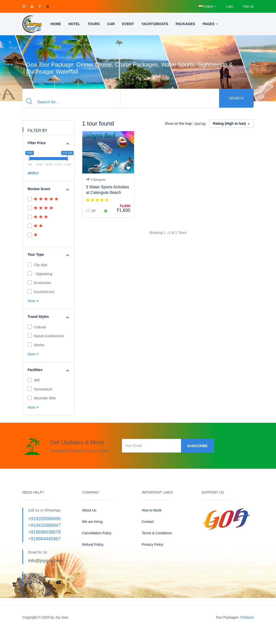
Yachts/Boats (154, 24)
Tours (94, 24)
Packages (185, 24)
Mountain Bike (42, 398)
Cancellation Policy (96, 533)
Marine (36, 344)
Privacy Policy (152, 544)
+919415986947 (44, 525)
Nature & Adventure (46, 336)
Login (229, 6)
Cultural (37, 327)
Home (55, 24)
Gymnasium (40, 389)
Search (236, 98)
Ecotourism (39, 282)
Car (111, 24)
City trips (37, 264)
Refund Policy (92, 544)
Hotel (74, 24)
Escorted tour (41, 291)
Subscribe (197, 446)
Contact (148, 522)
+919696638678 (44, 532)
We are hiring (92, 522)
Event (128, 24)
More (33, 301)
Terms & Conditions (157, 533)
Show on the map (178, 124)
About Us (89, 510)
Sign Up (248, 6)
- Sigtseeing (40, 273)
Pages (210, 24)
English (207, 6)
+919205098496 (44, 518)
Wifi (34, 380)
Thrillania (246, 617)
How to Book (151, 510)
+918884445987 (44, 538)
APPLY (33, 173)
